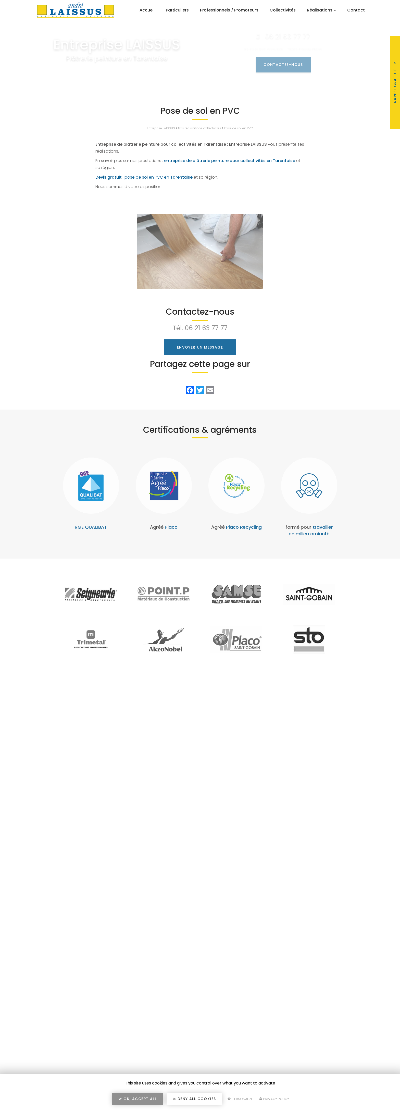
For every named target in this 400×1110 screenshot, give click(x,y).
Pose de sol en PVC (238, 128)
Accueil (147, 10)
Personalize (240, 1098)
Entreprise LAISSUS (161, 128)
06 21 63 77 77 (206, 328)
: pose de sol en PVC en (144, 177)
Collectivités (283, 10)
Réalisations (321, 10)
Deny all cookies (194, 1098)
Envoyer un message (200, 347)
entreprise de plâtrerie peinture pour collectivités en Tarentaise (229, 161)
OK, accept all (137, 1098)
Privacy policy (274, 1098)
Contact (356, 10)
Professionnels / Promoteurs (229, 10)
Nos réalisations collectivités (199, 128)
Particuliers (177, 10)
